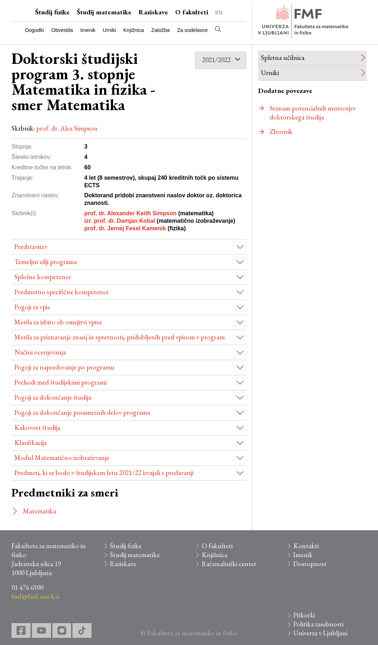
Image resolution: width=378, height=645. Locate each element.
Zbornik (281, 131)
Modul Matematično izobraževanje (61, 457)
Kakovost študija (37, 427)
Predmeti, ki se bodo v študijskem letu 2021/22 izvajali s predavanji (103, 472)
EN (219, 12)
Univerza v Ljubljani (320, 632)
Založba (160, 30)
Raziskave (153, 12)
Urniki (109, 30)
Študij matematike (104, 12)
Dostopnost (310, 563)
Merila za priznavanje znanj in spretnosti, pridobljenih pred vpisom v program (119, 337)
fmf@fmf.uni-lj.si (35, 596)
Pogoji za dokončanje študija (52, 397)
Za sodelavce (192, 30)
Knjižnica (133, 30)
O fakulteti (191, 12)
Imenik (87, 30)
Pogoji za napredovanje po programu (64, 367)
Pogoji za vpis (32, 306)
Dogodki (34, 30)
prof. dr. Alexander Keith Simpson (130, 213)
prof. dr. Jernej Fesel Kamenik (125, 228)
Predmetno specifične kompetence (61, 291)
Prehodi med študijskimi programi (60, 382)
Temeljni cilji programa (45, 261)
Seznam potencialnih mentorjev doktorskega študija (313, 113)
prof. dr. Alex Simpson (67, 128)
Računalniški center (229, 563)
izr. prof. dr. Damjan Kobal (119, 221)
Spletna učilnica (282, 57)
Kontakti (306, 545)
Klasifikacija (30, 442)
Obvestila (62, 30)
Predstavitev (30, 246)
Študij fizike (52, 12)
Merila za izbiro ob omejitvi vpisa (58, 321)
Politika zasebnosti (318, 624)
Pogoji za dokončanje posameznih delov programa (82, 412)
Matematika (39, 511)
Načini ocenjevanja (40, 352)
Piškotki (304, 615)
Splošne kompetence (42, 276)
